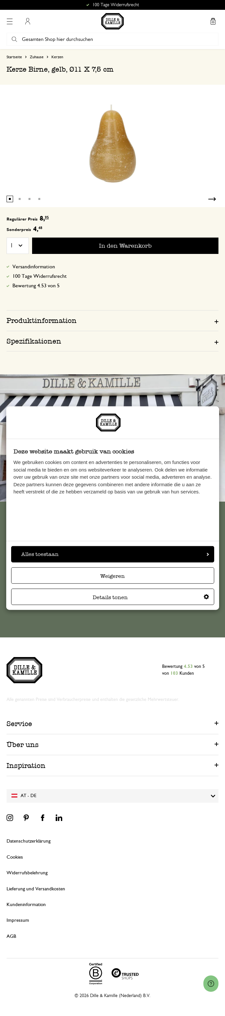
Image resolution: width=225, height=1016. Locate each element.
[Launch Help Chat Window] (210, 983)
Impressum (18, 920)
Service (19, 724)
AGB (11, 936)
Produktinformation (42, 320)
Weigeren (112, 576)
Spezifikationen (34, 341)
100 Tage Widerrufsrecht (39, 276)
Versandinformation (33, 266)
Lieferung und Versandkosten (36, 888)
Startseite (14, 57)
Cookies (15, 857)
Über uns (23, 744)
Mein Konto (27, 21)
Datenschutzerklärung (28, 841)
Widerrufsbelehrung (27, 872)
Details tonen (151, 597)
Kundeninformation (26, 904)
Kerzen (57, 57)
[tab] (112, 320)
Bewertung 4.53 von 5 (36, 285)
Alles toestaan (115, 554)
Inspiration (26, 765)
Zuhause (37, 57)
